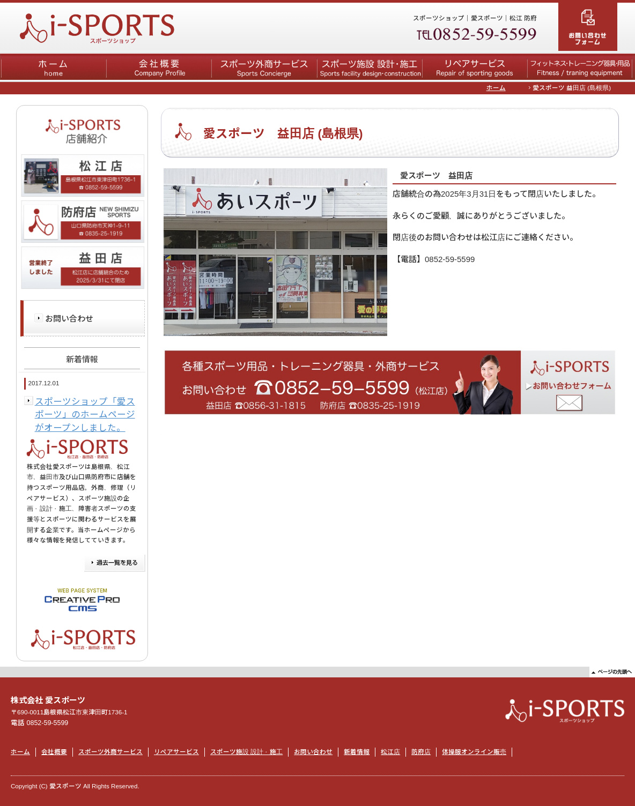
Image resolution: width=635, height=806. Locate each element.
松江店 (390, 752)
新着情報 (357, 752)
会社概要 (54, 752)
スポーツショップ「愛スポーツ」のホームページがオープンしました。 (85, 415)
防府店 (421, 752)
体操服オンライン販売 (474, 752)
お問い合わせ (69, 318)
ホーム (496, 88)
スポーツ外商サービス (110, 752)
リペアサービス (176, 752)
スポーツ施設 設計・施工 (246, 752)
